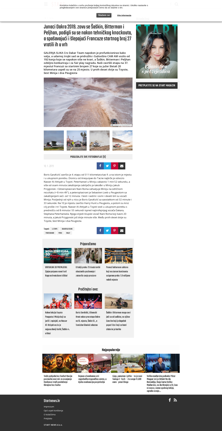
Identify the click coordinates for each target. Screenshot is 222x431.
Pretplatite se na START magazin (156, 85)
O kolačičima (50, 414)
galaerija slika (67, 229)
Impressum (49, 406)
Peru (60, 233)
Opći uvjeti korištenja (53, 410)
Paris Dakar (50, 233)
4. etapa (54, 229)
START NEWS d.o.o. (53, 424)
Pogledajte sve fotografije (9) (88, 157)
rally (68, 233)
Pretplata (48, 418)
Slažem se (104, 15)
